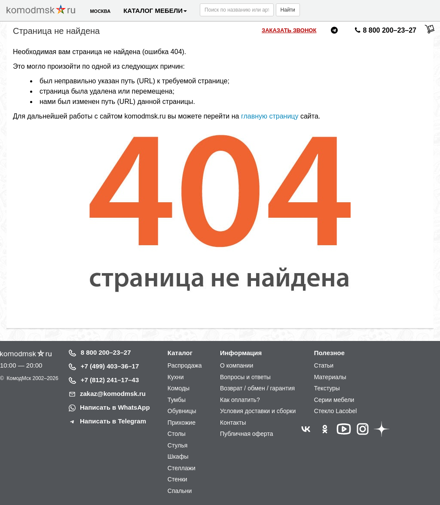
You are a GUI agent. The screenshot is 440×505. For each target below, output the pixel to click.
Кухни (176, 377)
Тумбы (177, 399)
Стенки (177, 479)
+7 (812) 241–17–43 (110, 379)
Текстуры (327, 388)
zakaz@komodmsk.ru (113, 393)
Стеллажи (182, 468)
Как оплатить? (240, 399)
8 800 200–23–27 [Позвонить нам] (384, 32)
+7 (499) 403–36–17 (110, 366)
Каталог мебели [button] (155, 10)
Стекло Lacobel (335, 411)
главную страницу (270, 116)
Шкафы (178, 456)
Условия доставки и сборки (258, 411)
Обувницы (182, 411)
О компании (236, 365)
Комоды (178, 388)
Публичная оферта (246, 433)
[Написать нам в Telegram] (334, 31)
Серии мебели (334, 399)
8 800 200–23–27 (106, 352)
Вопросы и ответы (245, 377)
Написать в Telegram (113, 421)
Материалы (330, 377)
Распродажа (185, 365)
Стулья (177, 445)
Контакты (233, 422)
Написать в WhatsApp (115, 407)
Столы (177, 433)
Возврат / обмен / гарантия (257, 388)
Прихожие (182, 422)
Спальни (180, 490)
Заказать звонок (289, 30)
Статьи (323, 365)
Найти (288, 10)
